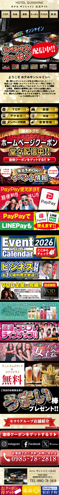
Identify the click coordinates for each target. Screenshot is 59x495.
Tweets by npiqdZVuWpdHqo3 (29, 232)
